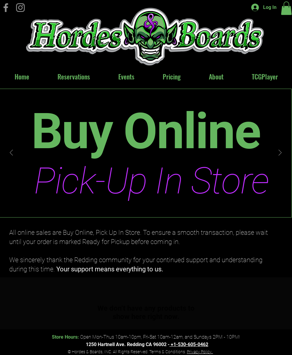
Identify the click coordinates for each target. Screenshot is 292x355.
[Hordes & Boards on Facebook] (6, 7)
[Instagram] (20, 7)
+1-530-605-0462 (189, 344)
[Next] (280, 153)
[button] (286, 8)
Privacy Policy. (200, 351)
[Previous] (11, 153)
